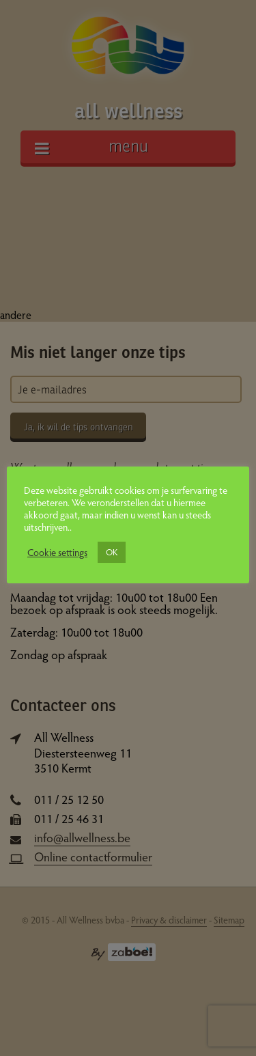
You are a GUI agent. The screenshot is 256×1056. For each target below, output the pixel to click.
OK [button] (111, 552)
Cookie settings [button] (57, 552)
